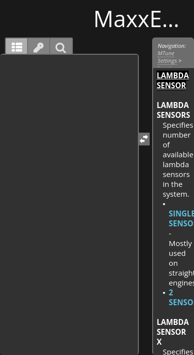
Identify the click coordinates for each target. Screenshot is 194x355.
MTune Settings (167, 56)
